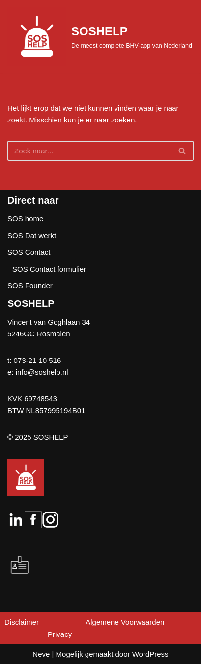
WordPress (150, 654)
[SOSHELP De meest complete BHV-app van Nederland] (99, 36)
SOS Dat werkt (31, 235)
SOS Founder (30, 285)
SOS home (25, 218)
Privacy (60, 634)
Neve (41, 654)
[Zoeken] (89, 151)
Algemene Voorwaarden (125, 622)
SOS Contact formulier (49, 269)
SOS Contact (29, 252)
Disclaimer (21, 622)
